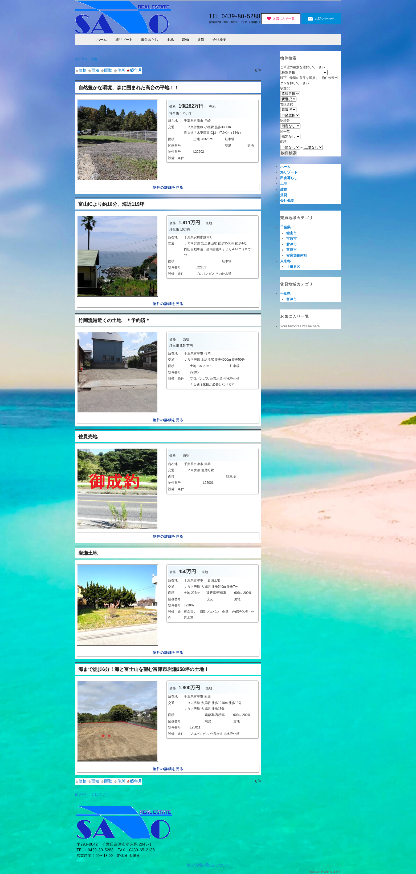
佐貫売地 (87, 436)
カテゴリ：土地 (86, 59)
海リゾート (124, 40)
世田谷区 (293, 267)
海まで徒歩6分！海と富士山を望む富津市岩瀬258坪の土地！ (143, 669)
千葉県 (285, 227)
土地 (170, 40)
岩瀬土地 (87, 553)
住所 (119, 70)
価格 (81, 70)
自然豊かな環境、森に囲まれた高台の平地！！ (128, 87)
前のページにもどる (93, 794)
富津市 (291, 250)
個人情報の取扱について (208, 865)
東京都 (285, 261)
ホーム (101, 40)
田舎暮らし (149, 40)
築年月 (134, 70)
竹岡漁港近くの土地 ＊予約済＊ (114, 320)
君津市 (291, 244)
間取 (106, 70)
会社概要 (219, 40)
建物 (185, 40)
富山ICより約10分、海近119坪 (111, 204)
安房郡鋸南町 (296, 255)
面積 (93, 70)
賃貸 (200, 40)
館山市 (291, 233)
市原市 (291, 239)
